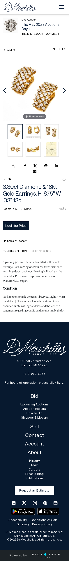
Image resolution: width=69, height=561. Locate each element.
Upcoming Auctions (34, 404)
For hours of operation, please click (34, 382)
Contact (34, 435)
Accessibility (17, 520)
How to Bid (34, 413)
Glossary (23, 524)
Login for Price (15, 225)
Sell (34, 426)
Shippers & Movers (34, 417)
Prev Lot (9, 50)
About (35, 452)
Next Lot (59, 49)
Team (35, 465)
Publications (35, 478)
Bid (34, 396)
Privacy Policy (42, 524)
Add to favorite (64, 180)
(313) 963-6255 (34, 374)
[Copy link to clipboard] (14, 166)
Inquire (62, 208)
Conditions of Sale (44, 520)
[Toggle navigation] (61, 7)
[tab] (15, 252)
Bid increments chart (15, 241)
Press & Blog (34, 474)
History (34, 460)
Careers (34, 469)
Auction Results (34, 408)
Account (34, 443)
